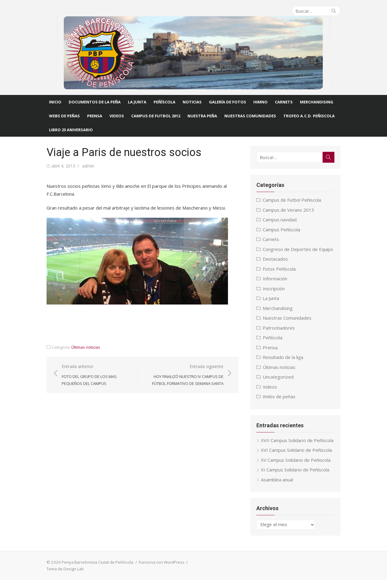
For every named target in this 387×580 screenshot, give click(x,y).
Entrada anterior (98, 375)
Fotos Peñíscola (279, 269)
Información (275, 278)
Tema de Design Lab (64, 569)
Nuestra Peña (202, 116)
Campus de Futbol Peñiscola (292, 200)
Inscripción (274, 288)
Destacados (275, 259)
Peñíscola (164, 102)
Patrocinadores (279, 328)
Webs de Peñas (64, 116)
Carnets (284, 102)
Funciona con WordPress (160, 562)
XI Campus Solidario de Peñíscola (296, 470)
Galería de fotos (227, 102)
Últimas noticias (84, 347)
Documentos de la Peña (95, 102)
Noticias (192, 102)
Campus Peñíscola (282, 229)
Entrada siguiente (186, 375)
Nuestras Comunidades (287, 318)
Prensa (94, 116)
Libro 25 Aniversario (71, 129)
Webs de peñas (279, 396)
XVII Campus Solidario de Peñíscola (298, 440)
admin (87, 166)
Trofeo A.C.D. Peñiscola (309, 116)
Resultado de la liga (283, 357)
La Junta (137, 102)
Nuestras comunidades (250, 116)
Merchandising (316, 102)
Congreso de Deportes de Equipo (298, 249)
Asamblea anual (278, 480)
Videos (116, 116)
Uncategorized (278, 377)
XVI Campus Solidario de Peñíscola (297, 450)
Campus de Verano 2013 (289, 210)
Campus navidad (280, 220)
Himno (260, 102)
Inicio (55, 102)
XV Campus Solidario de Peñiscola (296, 460)
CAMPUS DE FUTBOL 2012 (155, 116)
